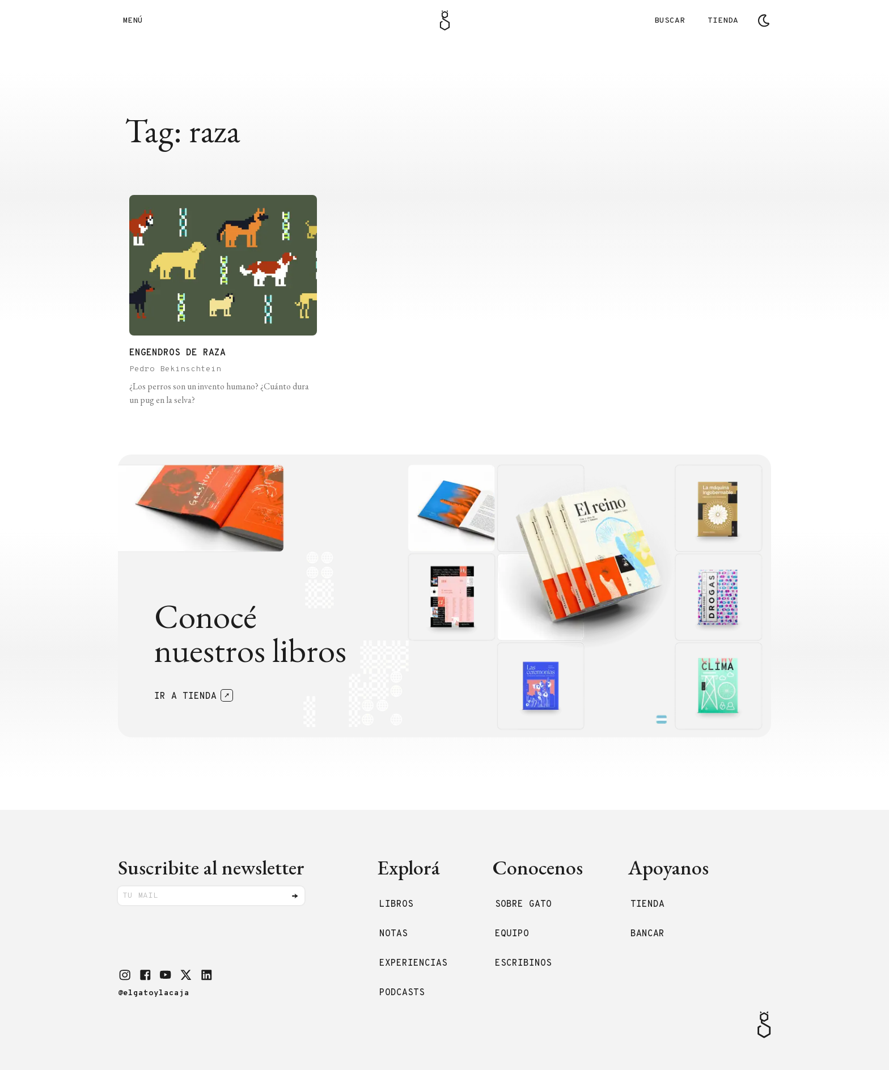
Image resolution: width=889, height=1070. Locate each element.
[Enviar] (295, 896)
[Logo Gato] (444, 20)
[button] (125, 975)
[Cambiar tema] (764, 20)
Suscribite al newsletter (211, 867)
